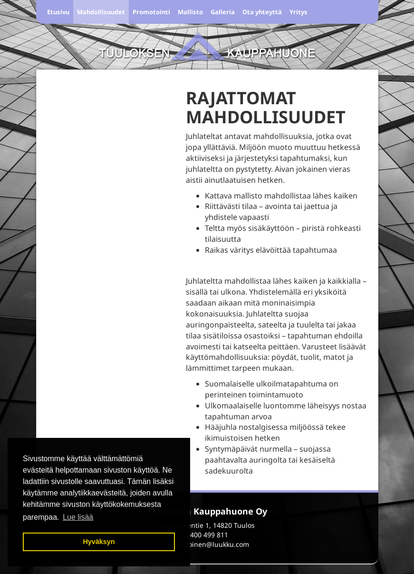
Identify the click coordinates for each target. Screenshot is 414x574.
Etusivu (58, 12)
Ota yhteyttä (262, 12)
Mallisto (190, 12)
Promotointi (151, 12)
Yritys (298, 12)
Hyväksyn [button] (99, 541)
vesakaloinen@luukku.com (207, 544)
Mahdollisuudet (101, 12)
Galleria (223, 12)
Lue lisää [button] (78, 517)
